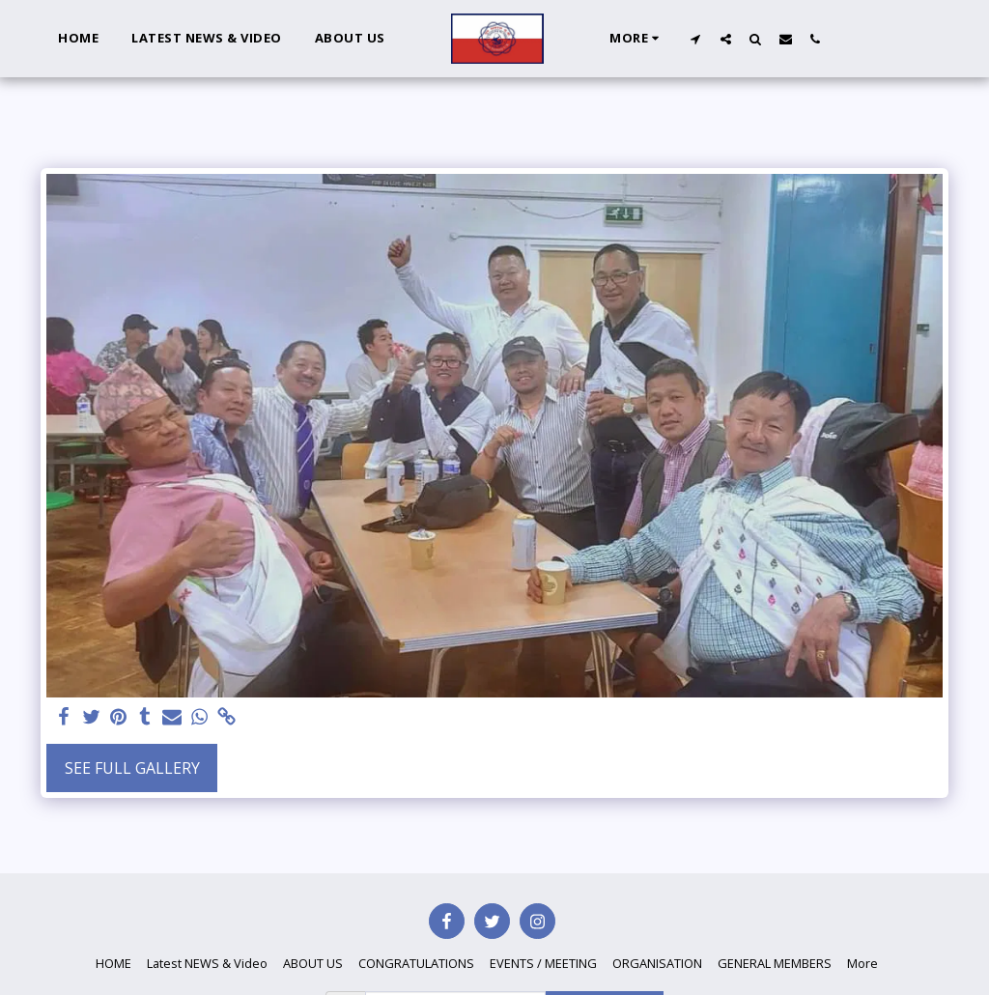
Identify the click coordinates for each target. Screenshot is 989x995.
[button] (696, 38)
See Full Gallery (132, 768)
